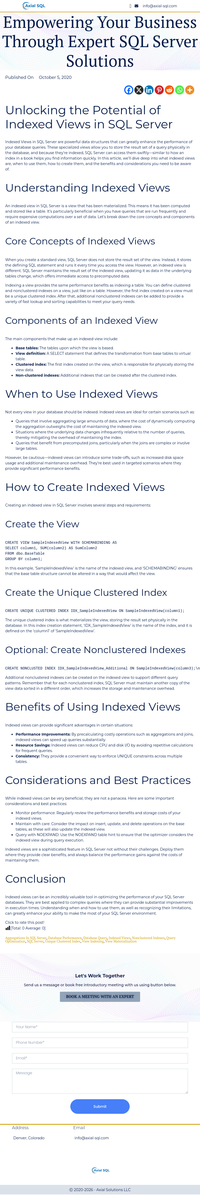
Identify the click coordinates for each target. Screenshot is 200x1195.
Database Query (95, 937)
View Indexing (93, 941)
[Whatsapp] (179, 89)
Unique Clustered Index (62, 941)
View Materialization (121, 941)
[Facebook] (128, 89)
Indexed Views (119, 937)
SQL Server (35, 941)
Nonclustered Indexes (148, 937)
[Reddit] (169, 89)
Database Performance (65, 937)
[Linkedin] (149, 89)
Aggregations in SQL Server (25, 937)
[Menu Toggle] (130, 6)
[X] (138, 89)
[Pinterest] (159, 89)
